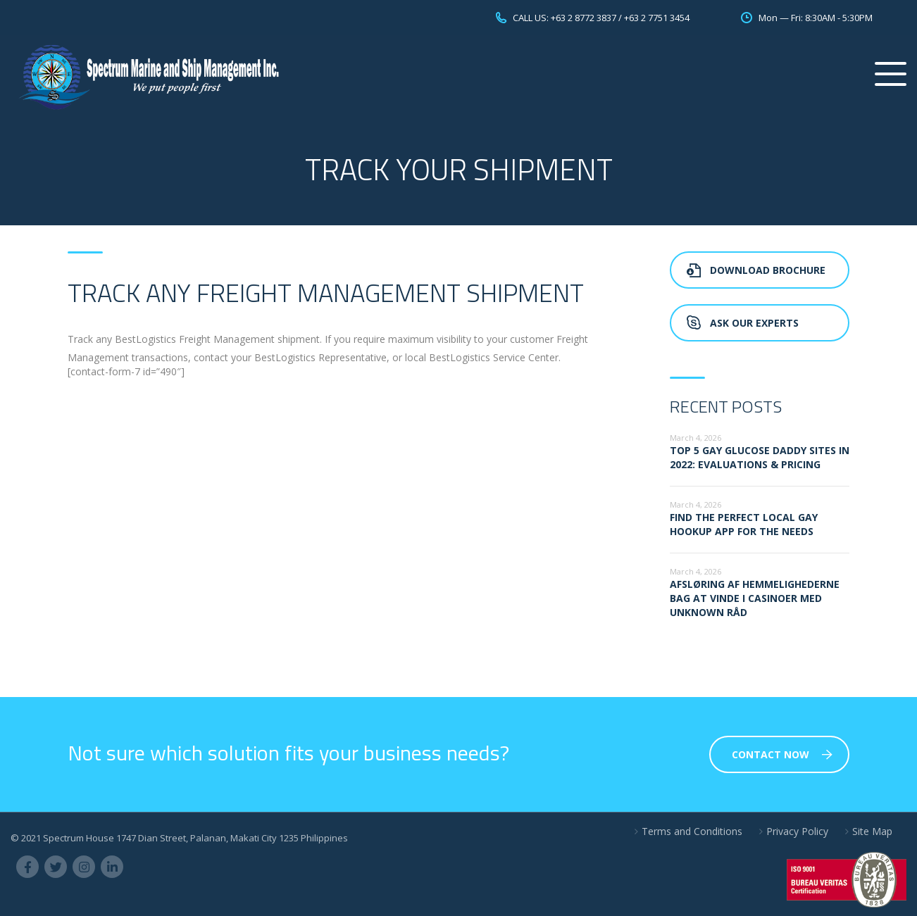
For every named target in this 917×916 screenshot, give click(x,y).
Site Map (872, 831)
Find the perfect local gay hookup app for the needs (744, 524)
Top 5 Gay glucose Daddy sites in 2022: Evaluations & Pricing (759, 457)
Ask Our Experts (743, 323)
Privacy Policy (797, 831)
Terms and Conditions (692, 831)
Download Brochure (756, 270)
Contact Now (782, 754)
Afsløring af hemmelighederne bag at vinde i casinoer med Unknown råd (755, 598)
